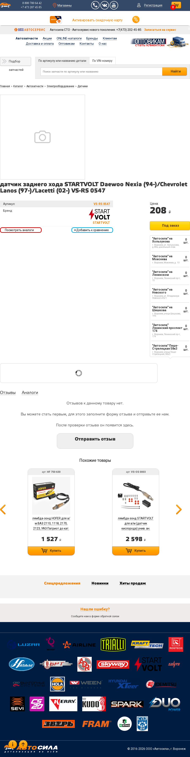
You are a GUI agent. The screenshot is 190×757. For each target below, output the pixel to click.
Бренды (92, 38)
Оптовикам (67, 44)
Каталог (18, 86)
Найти (176, 71)
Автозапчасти (27, 38)
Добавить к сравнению (91, 230)
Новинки (100, 583)
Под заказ (170, 226)
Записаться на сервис (160, 29)
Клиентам (110, 38)
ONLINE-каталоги (69, 38)
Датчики (83, 86)
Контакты (86, 44)
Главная (5, 86)
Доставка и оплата (40, 44)
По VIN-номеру (102, 60)
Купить (55, 551)
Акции (47, 38)
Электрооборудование (60, 86)
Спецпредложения (62, 583)
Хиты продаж (133, 583)
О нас (103, 44)
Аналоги (30, 393)
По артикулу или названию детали (62, 60)
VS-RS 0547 (102, 204)
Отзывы (8, 393)
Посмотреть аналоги (19, 230)
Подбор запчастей (16, 62)
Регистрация (153, 5)
